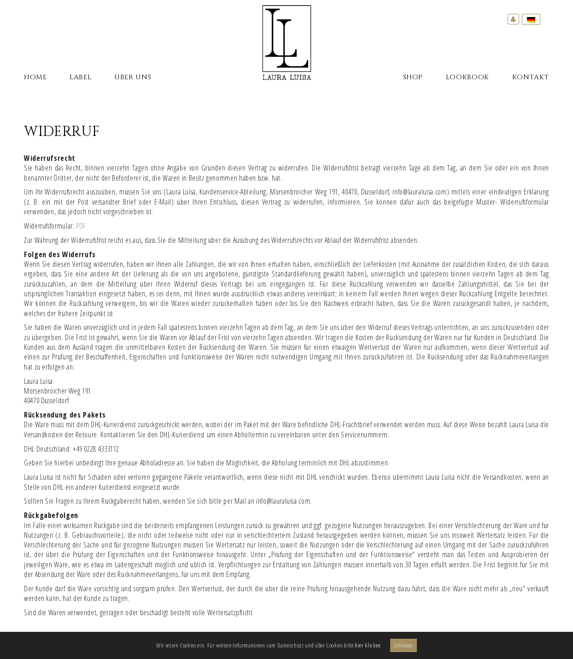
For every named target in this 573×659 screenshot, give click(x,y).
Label (80, 77)
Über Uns (132, 77)
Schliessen (403, 645)
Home (35, 77)
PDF (81, 226)
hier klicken (368, 645)
